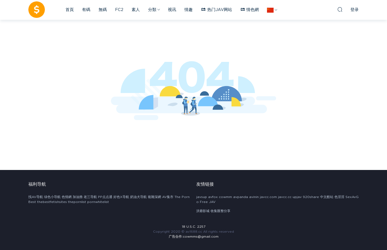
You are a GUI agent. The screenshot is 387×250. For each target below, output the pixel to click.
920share (311, 197)
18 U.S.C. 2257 (193, 226)
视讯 (172, 10)
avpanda (240, 197)
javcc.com (268, 197)
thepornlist (77, 202)
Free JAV (208, 202)
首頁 (70, 10)
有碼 (86, 10)
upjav (297, 197)
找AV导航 (35, 197)
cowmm (225, 197)
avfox (213, 197)
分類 (152, 10)
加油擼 (78, 197)
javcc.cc (284, 197)
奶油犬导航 (138, 197)
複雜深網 (154, 197)
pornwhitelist (98, 202)
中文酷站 (326, 197)
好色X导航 (121, 197)
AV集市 (167, 197)
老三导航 (90, 197)
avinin (254, 197)
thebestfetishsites (52, 202)
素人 (136, 10)
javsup (201, 197)
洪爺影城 (202, 211)
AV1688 (36, 9)
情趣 (188, 10)
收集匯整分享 (220, 211)
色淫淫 (339, 197)
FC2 (119, 10)
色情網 (67, 197)
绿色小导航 (52, 197)
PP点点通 (105, 197)
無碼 (103, 10)
